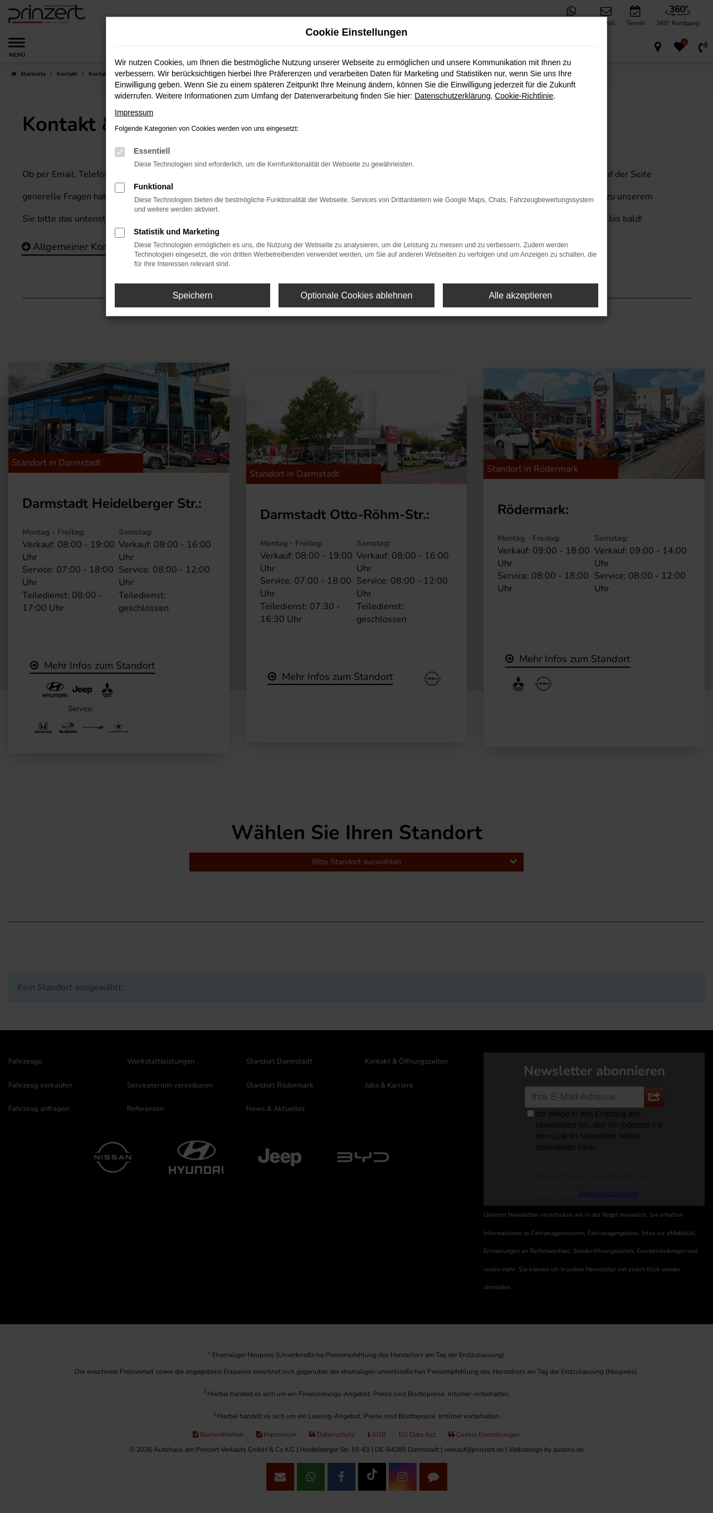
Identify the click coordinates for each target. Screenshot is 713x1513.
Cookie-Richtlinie (524, 95)
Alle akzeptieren (520, 295)
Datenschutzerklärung (452, 95)
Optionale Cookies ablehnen (356, 295)
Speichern (193, 295)
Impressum (134, 112)
